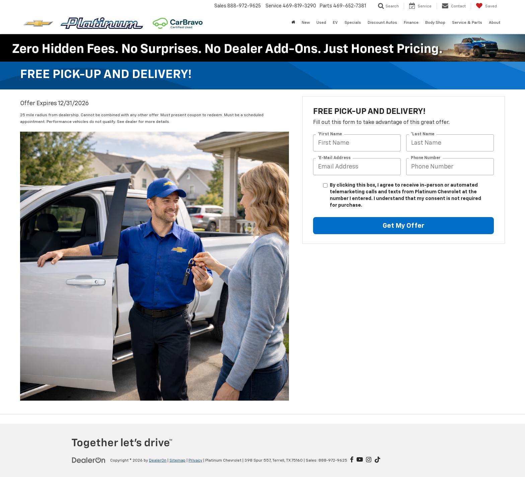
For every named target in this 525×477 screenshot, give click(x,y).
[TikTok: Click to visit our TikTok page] (377, 460)
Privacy (195, 461)
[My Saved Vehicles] (486, 6)
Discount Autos (382, 23)
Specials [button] (353, 23)
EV (335, 23)
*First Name (330, 134)
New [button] (306, 23)
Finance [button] (411, 23)
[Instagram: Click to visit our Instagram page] (368, 460)
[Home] (293, 22)
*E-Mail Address (334, 158)
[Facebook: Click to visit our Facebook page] (352, 460)
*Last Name (422, 134)
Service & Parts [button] (467, 23)
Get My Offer (404, 225)
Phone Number (426, 158)
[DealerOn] (89, 460)
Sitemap (177, 461)
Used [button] (321, 23)
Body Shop (435, 23)
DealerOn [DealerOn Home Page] (157, 461)
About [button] (494, 23)
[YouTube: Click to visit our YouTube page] (360, 460)
